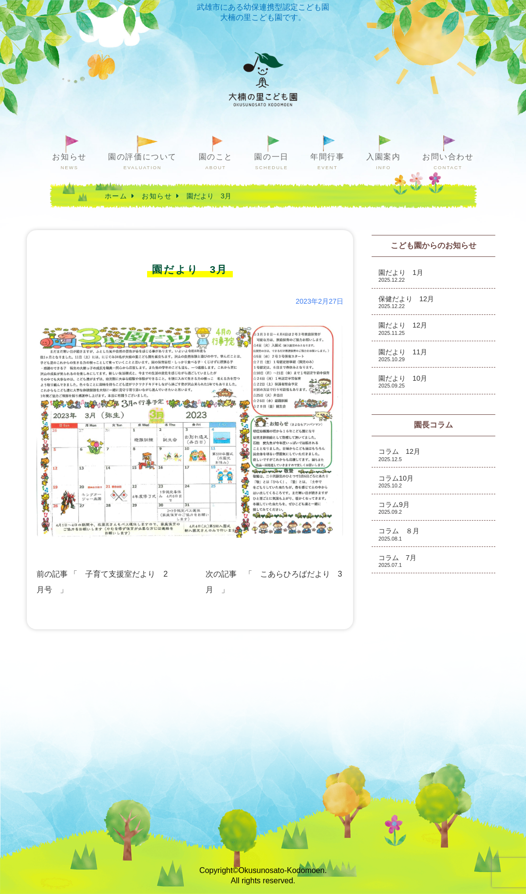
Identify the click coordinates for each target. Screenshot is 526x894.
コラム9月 (394, 508)
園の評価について (142, 162)
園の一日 (271, 162)
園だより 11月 (402, 355)
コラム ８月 (398, 534)
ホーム (116, 196)
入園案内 (383, 162)
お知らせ (69, 162)
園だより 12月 (402, 328)
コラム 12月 (399, 454)
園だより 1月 (400, 276)
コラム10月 (395, 481)
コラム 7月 (397, 561)
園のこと (216, 162)
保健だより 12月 (406, 302)
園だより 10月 (402, 381)
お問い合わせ (448, 162)
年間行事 (327, 162)
